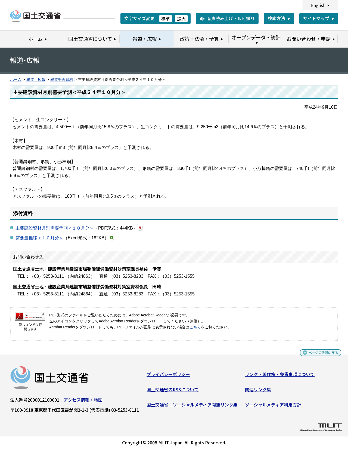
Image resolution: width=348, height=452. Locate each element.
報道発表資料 (61, 80)
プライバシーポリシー (168, 376)
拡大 (181, 18)
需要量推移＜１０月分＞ (39, 238)
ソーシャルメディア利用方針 (273, 406)
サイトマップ (316, 18)
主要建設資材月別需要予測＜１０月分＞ (54, 228)
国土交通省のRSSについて (172, 391)
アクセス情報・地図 (83, 402)
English (318, 5)
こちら (195, 327)
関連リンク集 (258, 391)
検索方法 (276, 18)
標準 (165, 18)
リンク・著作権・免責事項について (280, 376)
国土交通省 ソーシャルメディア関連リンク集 (192, 406)
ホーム (15, 80)
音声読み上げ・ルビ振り (231, 18)
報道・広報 (35, 80)
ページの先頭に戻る (318, 356)
